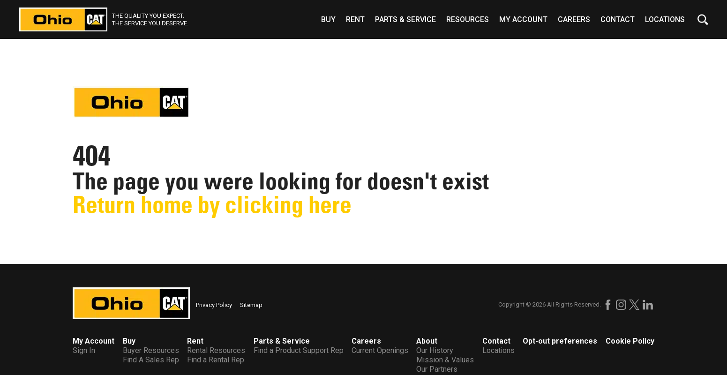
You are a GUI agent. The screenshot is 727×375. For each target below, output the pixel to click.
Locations (665, 19)
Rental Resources (216, 350)
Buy (328, 19)
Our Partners (436, 369)
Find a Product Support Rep (299, 350)
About (426, 341)
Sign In (84, 350)
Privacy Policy (214, 304)
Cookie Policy (630, 341)
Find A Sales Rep (151, 359)
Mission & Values (445, 359)
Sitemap (251, 304)
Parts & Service (405, 19)
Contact (617, 19)
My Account (523, 19)
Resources (467, 19)
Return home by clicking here (212, 204)
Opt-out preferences (560, 341)
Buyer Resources (151, 350)
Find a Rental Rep (215, 359)
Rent (355, 19)
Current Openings (380, 350)
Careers (574, 19)
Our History (434, 350)
